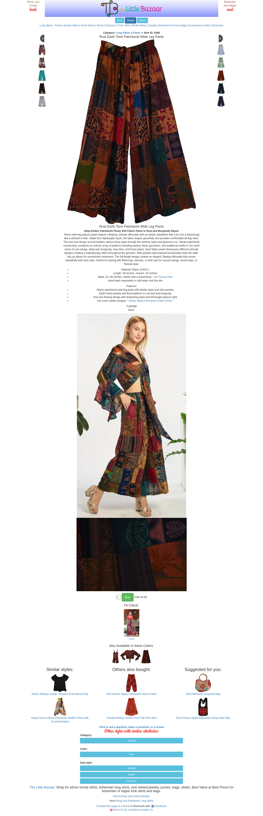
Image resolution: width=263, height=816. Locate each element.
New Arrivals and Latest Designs (131, 796)
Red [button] (131, 754)
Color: (84, 748)
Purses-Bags (179, 25)
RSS (115, 809)
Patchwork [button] (131, 781)
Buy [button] (127, 597)
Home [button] (130, 20)
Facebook (160, 806)
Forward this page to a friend (113, 806)
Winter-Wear (139, 25)
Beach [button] (131, 774)
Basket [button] (142, 20)
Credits (132, 639)
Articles (134, 809)
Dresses (110, 25)
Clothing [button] (131, 740)
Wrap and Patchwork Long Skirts (135, 800)
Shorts (100, 25)
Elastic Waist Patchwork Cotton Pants (150, 300)
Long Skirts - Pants (50, 25)
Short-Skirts (87, 25)
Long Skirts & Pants (128, 32)
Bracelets (164, 25)
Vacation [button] (131, 768)
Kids (206, 25)
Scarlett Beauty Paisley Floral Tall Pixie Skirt (131, 717)
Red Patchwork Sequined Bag (203, 693)
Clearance (217, 25)
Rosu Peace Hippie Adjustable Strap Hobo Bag (203, 717)
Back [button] (119, 20)
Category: (86, 735)
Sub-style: (86, 762)
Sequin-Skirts (71, 25)
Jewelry (152, 25)
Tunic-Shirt (123, 25)
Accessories (195, 25)
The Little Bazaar (42, 787)
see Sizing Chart (163, 276)
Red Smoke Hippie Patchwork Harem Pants (132, 693)
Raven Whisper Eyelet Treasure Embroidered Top (60, 693)
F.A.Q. (124, 809)
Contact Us (146, 809)
